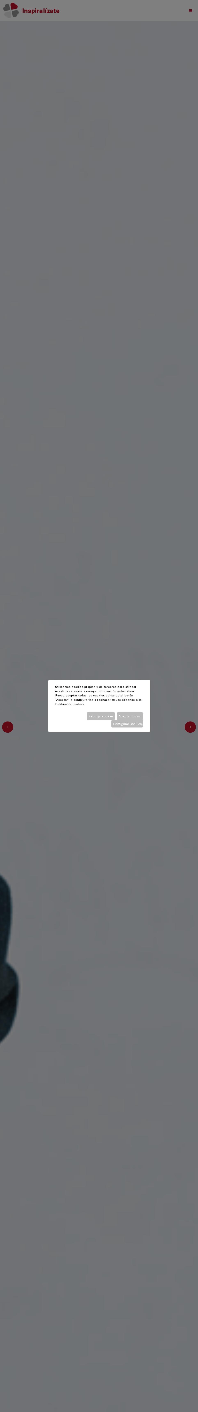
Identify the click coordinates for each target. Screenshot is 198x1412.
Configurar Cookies (127, 724)
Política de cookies (69, 704)
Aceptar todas (129, 716)
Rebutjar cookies (101, 716)
